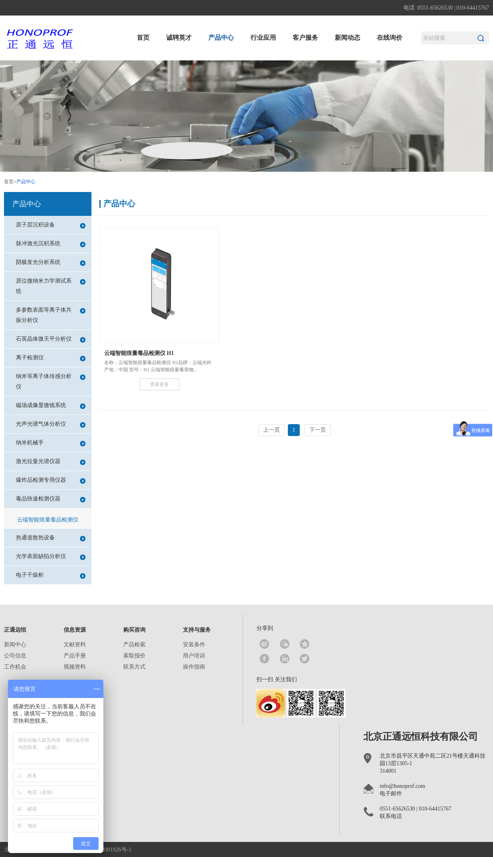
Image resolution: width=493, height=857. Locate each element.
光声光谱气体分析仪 (50, 424)
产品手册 (75, 656)
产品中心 (221, 37)
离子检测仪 (50, 358)
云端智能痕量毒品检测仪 (47, 520)
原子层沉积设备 (50, 225)
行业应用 (263, 37)
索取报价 (134, 656)
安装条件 (194, 645)
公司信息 (15, 656)
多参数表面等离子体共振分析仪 (50, 315)
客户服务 (305, 37)
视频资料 (75, 667)
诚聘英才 (179, 37)
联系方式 (134, 667)
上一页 (271, 430)
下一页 (317, 430)
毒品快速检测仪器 (50, 499)
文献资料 (75, 645)
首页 (143, 37)
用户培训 (194, 656)
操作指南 (194, 667)
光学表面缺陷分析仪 (50, 556)
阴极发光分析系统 (50, 262)
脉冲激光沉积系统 (50, 243)
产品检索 (134, 645)
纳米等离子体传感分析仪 (50, 381)
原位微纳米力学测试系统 (50, 286)
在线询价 (389, 37)
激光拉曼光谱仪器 (50, 461)
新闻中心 (15, 645)
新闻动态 (347, 37)
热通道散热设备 (50, 538)
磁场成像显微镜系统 (50, 405)
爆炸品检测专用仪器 (50, 480)
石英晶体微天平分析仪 (50, 339)
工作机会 (15, 667)
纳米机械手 (50, 443)
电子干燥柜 (50, 575)
